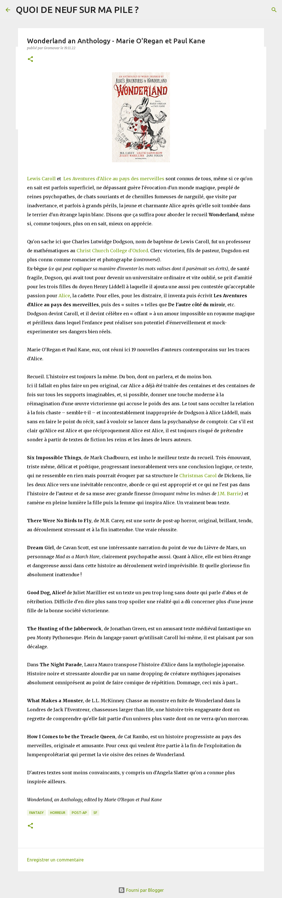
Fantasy (36, 812)
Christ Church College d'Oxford (112, 250)
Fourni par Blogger (141, 890)
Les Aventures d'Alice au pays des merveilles (113, 178)
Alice (64, 295)
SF (95, 812)
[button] (30, 59)
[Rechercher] (274, 10)
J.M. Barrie (229, 493)
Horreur (57, 812)
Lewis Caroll (41, 178)
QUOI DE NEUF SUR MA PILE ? (77, 9)
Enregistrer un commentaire (55, 859)
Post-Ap (79, 812)
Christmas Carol (198, 475)
